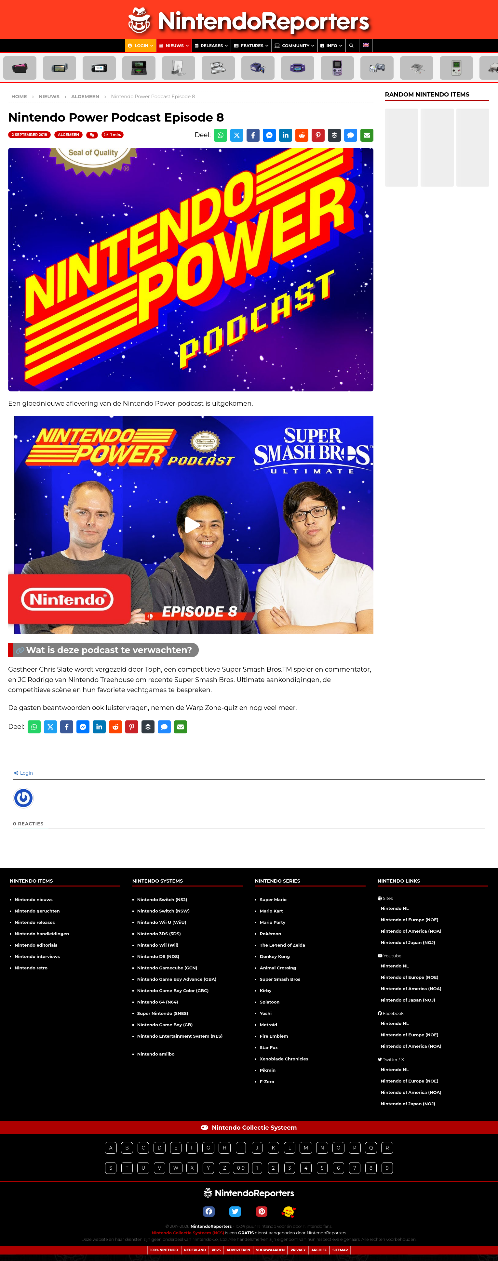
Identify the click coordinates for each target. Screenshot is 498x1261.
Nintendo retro (31, 967)
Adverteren (238, 1250)
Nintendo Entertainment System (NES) (180, 1036)
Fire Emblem (274, 1036)
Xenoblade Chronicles (284, 1058)
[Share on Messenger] (269, 135)
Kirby (266, 990)
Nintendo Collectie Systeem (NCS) (188, 1232)
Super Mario (273, 899)
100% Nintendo (164, 1250)
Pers (216, 1250)
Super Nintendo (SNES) (162, 1013)
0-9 (241, 1168)
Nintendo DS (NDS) (158, 956)
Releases (209, 45)
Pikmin (268, 1070)
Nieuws (171, 45)
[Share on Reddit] (301, 135)
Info (328, 45)
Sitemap (340, 1250)
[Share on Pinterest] (318, 135)
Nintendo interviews (37, 956)
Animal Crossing (278, 967)
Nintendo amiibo (156, 1054)
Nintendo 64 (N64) (157, 1002)
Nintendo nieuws (34, 899)
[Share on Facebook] (253, 135)
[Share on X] (236, 135)
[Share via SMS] (350, 135)
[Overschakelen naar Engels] (366, 45)
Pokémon (270, 933)
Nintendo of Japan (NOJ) (408, 942)
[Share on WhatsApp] (220, 135)
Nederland (195, 1250)
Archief (319, 1250)
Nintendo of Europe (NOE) (409, 919)
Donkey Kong (275, 956)
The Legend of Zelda (282, 945)
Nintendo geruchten (37, 910)
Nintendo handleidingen (42, 933)
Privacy (297, 1250)
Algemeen (68, 134)
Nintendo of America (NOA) (411, 931)
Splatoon (270, 1002)
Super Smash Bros (280, 979)
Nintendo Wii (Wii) (157, 945)
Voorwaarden (270, 1250)
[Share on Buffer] (334, 135)
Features (248, 45)
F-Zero (267, 1081)
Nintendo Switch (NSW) (163, 910)
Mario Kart (271, 910)
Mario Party (273, 922)
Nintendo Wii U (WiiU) (161, 922)
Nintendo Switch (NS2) (162, 899)
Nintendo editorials (36, 945)
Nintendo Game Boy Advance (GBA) (177, 979)
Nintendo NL (395, 908)
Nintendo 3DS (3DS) (159, 933)
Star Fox (269, 1047)
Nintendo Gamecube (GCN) (167, 967)
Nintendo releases (35, 922)
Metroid (268, 1024)
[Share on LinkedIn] (285, 135)
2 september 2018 (29, 134)
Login (138, 45)
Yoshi (266, 1013)
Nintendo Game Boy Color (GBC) (173, 990)
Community (292, 45)
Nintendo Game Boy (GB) (165, 1024)
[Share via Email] (366, 135)
